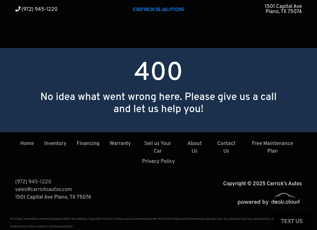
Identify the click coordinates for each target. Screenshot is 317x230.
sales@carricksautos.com (43, 190)
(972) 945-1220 (36, 9)
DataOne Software (113, 219)
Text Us (292, 221)
